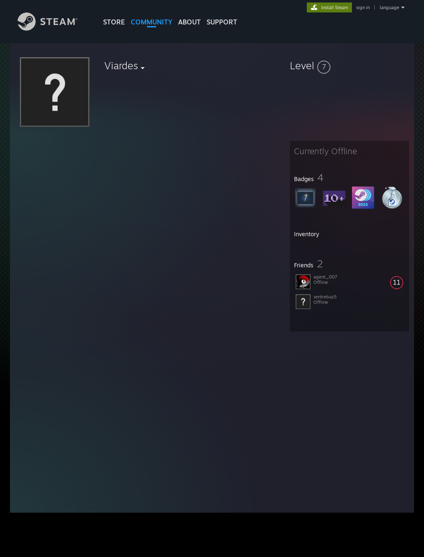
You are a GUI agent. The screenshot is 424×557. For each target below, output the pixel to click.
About (189, 22)
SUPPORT (222, 22)
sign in (363, 7)
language (389, 7)
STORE (114, 22)
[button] (349, 65)
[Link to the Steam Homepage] (53, 28)
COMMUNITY (151, 22)
